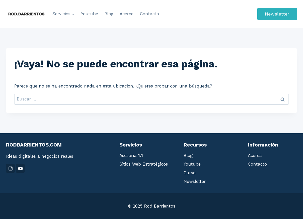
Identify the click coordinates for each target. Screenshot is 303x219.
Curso (190, 172)
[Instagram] (10, 168)
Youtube (89, 13)
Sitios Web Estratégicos (143, 164)
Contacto (149, 13)
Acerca (127, 13)
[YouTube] (20, 168)
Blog (109, 13)
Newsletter (277, 14)
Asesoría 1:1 (131, 155)
